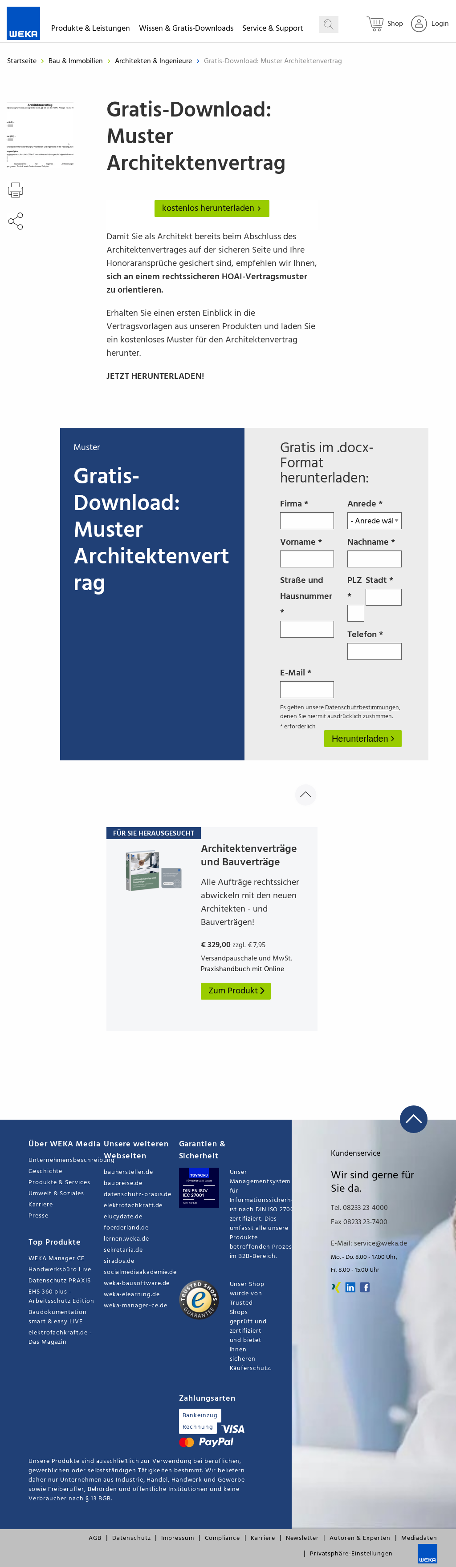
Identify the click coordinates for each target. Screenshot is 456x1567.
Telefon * (374, 644)
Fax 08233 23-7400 (359, 1222)
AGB (95, 1538)
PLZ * (355, 598)
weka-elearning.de (132, 1294)
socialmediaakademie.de (140, 1272)
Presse (38, 1216)
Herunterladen (361, 738)
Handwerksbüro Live (59, 1269)
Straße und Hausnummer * (307, 606)
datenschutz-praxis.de (138, 1194)
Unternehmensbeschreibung (66, 1160)
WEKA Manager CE (56, 1258)
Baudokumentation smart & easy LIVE (57, 1317)
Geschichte (45, 1171)
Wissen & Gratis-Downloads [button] (186, 30)
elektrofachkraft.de (133, 1205)
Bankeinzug (200, 1415)
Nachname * (374, 551)
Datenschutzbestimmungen (362, 708)
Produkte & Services (59, 1182)
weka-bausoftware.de (137, 1283)
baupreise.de (123, 1183)
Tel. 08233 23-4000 (359, 1208)
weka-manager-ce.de (135, 1305)
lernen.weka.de (126, 1239)
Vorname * (307, 551)
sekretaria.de (123, 1250)
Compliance (222, 1538)
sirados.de (119, 1261)
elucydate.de (123, 1216)
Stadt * (384, 590)
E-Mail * (307, 682)
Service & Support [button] (272, 30)
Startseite (22, 61)
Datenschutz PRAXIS (59, 1281)
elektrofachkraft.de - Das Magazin (60, 1337)
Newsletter (302, 1538)
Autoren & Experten (360, 1538)
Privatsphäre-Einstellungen (351, 1554)
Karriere (40, 1204)
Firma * (307, 513)
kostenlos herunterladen (213, 208)
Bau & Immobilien (77, 61)
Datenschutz (131, 1538)
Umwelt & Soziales (56, 1193)
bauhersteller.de (128, 1172)
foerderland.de (126, 1228)
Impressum (177, 1538)
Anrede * (374, 513)
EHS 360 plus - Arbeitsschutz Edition (61, 1296)
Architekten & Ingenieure (154, 61)
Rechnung (198, 1427)
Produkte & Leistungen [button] (90, 30)
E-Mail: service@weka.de (369, 1243)
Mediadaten (419, 1538)
